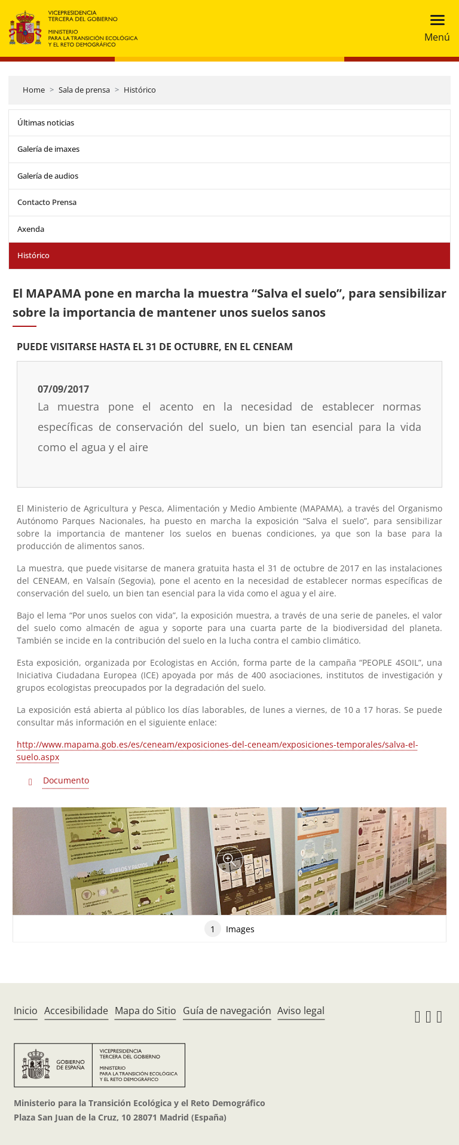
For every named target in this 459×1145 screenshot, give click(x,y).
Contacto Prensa (46, 202)
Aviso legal (301, 1010)
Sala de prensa (84, 89)
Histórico (140, 89)
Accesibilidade (76, 1010)
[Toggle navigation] (434, 28)
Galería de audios (47, 175)
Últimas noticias (45, 122)
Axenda (30, 229)
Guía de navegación (227, 1010)
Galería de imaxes (48, 148)
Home (34, 89)
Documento (66, 780)
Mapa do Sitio (145, 1010)
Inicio (26, 1010)
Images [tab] (229, 928)
